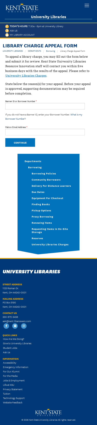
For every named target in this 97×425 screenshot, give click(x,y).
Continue (20, 142)
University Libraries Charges (25, 75)
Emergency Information (15, 367)
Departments (33, 161)
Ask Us (11, 30)
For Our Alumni (11, 371)
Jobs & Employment (14, 380)
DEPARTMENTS (34, 50)
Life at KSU (8, 385)
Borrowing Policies (44, 173)
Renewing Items (42, 222)
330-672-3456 (10, 317)
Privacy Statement (12, 389)
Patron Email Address (16, 127)
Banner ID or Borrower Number (21, 101)
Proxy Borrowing (42, 216)
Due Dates (38, 191)
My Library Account (20, 35)
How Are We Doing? (13, 339)
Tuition (6, 393)
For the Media (10, 376)
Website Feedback (12, 402)
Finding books (41, 204)
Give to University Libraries (17, 343)
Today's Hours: (34, 26)
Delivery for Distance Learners (51, 185)
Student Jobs (10, 348)
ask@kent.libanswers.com (17, 321)
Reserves (37, 238)
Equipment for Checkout (47, 198)
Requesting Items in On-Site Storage (50, 230)
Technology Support (14, 398)
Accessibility (9, 362)
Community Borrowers (46, 179)
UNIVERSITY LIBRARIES (13, 50)
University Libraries (48, 16)
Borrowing (50, 50)
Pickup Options (41, 210)
